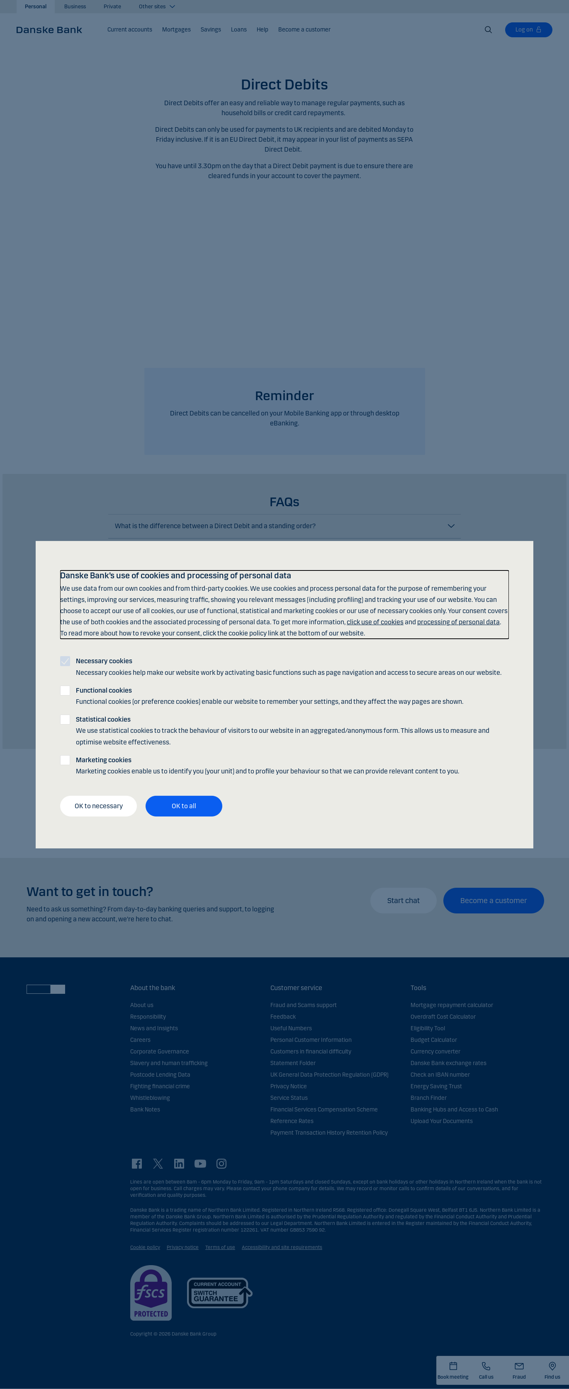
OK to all (184, 806)
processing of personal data (458, 622)
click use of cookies (375, 622)
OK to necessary (99, 806)
